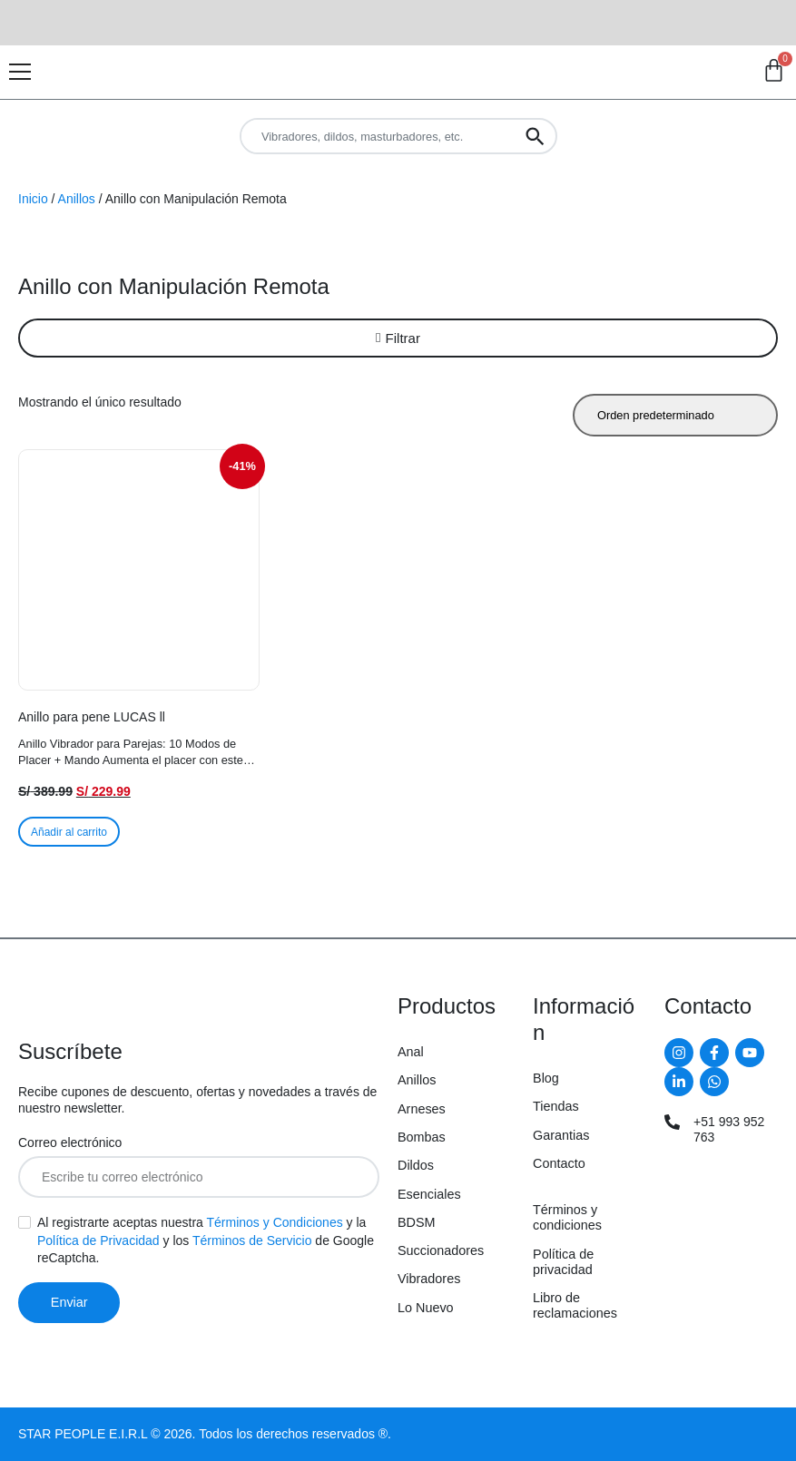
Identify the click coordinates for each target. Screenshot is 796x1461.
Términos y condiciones (567, 1217)
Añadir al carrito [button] (69, 832)
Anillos (76, 198)
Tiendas (556, 1106)
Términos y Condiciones (275, 1222)
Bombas (422, 1137)
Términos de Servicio (252, 1240)
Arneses (422, 1109)
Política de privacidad (563, 1262)
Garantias (561, 1135)
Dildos (416, 1165)
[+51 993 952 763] (672, 1122)
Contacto (559, 1163)
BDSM (417, 1222)
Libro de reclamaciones (575, 1305)
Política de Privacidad (98, 1240)
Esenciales (429, 1194)
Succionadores (441, 1250)
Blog (546, 1078)
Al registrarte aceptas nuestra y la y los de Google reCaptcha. (205, 1240)
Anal (411, 1051)
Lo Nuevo (426, 1307)
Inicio (33, 198)
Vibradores (429, 1278)
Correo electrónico (70, 1142)
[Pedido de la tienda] (675, 415)
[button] (398, 338)
